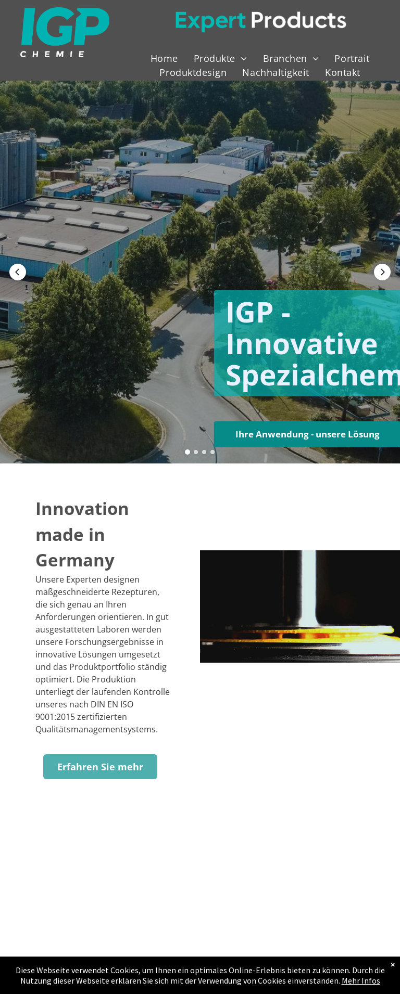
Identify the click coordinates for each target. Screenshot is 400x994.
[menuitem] (164, 58)
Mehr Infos (361, 980)
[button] (17, 272)
